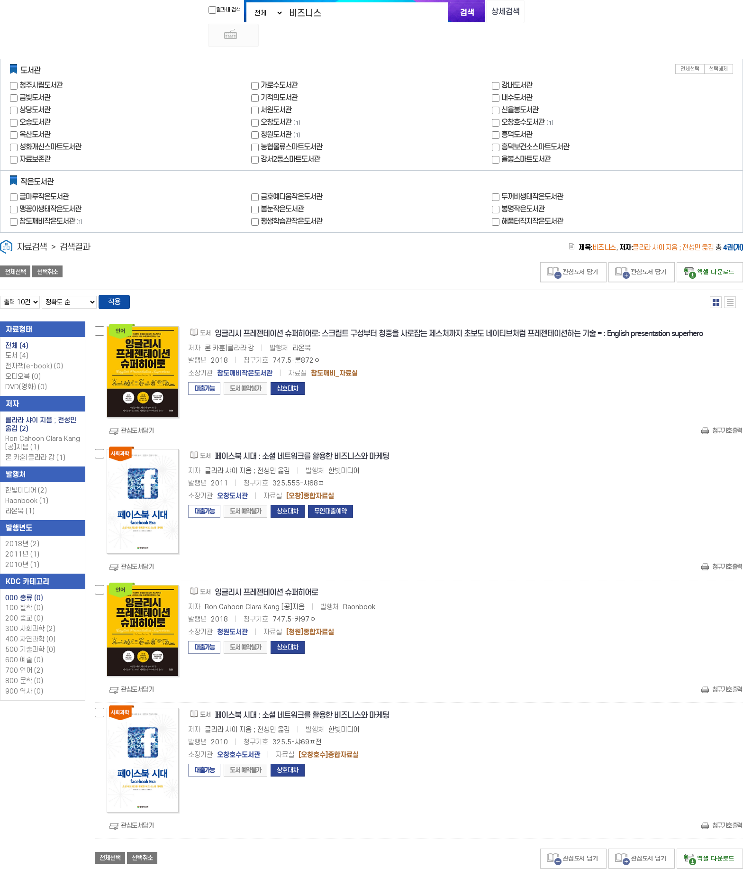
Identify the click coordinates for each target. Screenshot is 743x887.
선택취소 (47, 250)
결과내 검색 (216, 10)
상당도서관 (34, 87)
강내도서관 (516, 63)
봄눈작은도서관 (282, 187)
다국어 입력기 (531, 12)
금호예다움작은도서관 (291, 174)
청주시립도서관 (41, 63)
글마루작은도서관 (44, 174)
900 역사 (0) (24, 671)
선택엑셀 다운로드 (710, 250)
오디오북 (23, 356)
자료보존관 (34, 137)
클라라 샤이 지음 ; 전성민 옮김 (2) (40, 403)
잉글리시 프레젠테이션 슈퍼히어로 (266, 571)
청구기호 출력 (727, 410)
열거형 (716, 280)
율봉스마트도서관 (526, 137)
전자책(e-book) (34, 345)
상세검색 (499, 12)
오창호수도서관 (522, 100)
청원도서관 (276, 112)
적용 (116, 280)
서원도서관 (276, 87)
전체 (16, 324)
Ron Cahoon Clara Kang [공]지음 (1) (42, 422)
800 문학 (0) (24, 660)
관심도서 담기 (573, 250)
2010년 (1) (22, 544)
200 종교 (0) (24, 598)
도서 (16, 335)
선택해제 (718, 47)
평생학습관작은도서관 (291, 199)
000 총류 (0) (24, 577)
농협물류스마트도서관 (291, 124)
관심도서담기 (137, 410)
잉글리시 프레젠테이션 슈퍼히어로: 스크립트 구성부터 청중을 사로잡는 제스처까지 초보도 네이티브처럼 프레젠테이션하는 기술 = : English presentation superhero (459, 313)
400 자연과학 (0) (30, 618)
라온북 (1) (20, 490)
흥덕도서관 (516, 112)
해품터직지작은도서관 (532, 199)
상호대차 (288, 368)
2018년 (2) (22, 523)
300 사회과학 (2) (30, 608)
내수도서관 (516, 75)
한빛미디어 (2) (26, 470)
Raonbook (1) (26, 480)
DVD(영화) (26, 366)
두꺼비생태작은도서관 (532, 174)
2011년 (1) (22, 534)
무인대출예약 (330, 490)
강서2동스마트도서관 (290, 137)
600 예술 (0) (24, 639)
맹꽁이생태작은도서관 (50, 187)
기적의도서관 (279, 75)
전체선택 (689, 47)
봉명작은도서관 (522, 187)
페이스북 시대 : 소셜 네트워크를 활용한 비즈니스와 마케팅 (302, 435)
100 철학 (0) (24, 587)
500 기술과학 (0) (30, 629)
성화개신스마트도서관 (50, 124)
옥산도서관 (34, 112)
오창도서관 (276, 100)
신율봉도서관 (519, 87)
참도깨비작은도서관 (51, 199)
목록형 (730, 280)
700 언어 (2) (24, 650)
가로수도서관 (279, 63)
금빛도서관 (34, 75)
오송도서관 (34, 100)
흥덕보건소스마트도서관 (535, 124)
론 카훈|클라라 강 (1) (35, 437)
